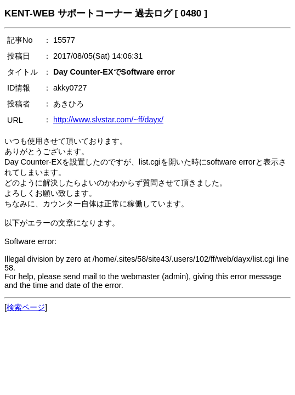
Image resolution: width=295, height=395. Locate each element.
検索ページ (26, 307)
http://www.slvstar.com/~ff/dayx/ (108, 119)
